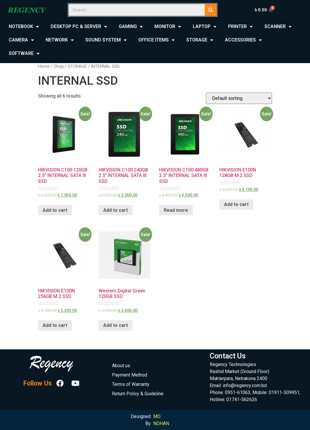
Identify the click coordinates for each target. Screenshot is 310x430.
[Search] (210, 10)
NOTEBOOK (24, 26)
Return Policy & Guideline (137, 393)
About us (121, 365)
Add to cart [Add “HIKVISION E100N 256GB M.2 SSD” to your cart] (55, 325)
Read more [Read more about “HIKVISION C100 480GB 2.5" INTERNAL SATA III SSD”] (176, 210)
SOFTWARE (24, 53)
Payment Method (129, 375)
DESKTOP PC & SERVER (79, 26)
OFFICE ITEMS (156, 40)
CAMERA (21, 40)
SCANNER (278, 26)
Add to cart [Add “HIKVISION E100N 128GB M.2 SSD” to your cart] (236, 204)
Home (44, 66)
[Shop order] (239, 98)
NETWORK (60, 40)
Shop (59, 66)
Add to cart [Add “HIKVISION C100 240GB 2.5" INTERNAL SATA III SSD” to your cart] (115, 210)
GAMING (131, 26)
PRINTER (240, 26)
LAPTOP (204, 26)
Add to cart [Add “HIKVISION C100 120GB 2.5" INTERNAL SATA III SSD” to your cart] (55, 210)
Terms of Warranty (130, 384)
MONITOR (167, 26)
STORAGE (199, 40)
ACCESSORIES (243, 40)
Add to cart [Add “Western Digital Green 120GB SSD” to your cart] (115, 325)
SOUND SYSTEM (106, 40)
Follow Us (37, 383)
